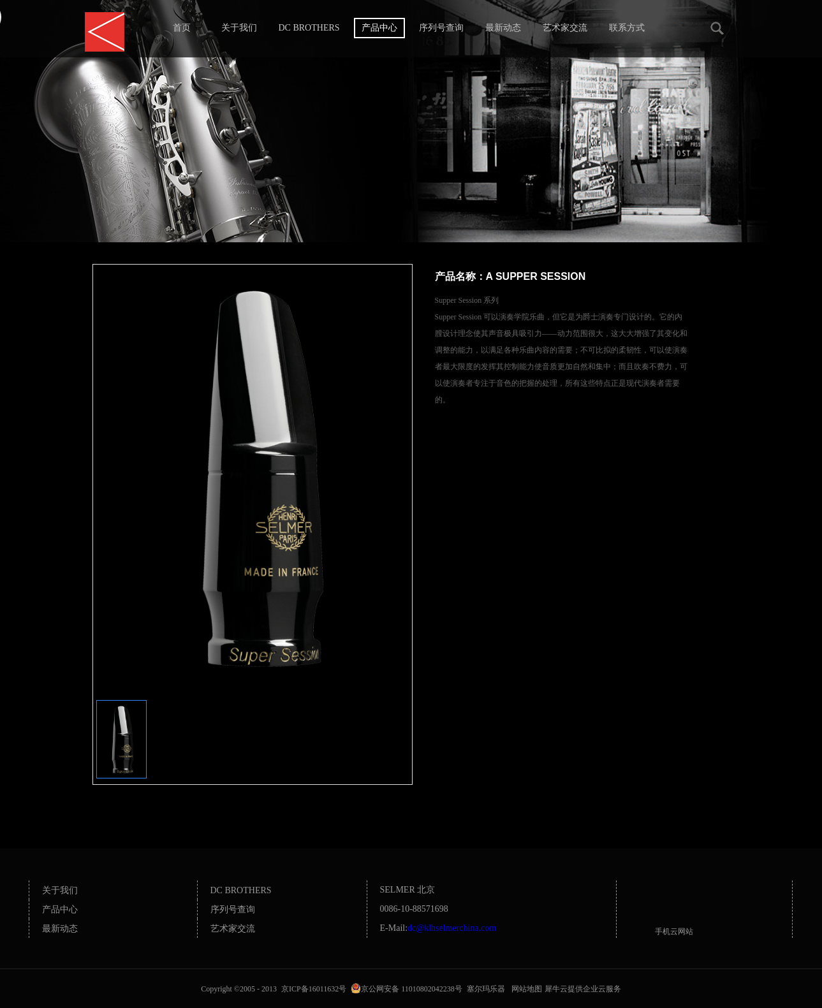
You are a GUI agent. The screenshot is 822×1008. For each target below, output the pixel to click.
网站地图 (525, 988)
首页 (182, 28)
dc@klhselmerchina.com (451, 928)
